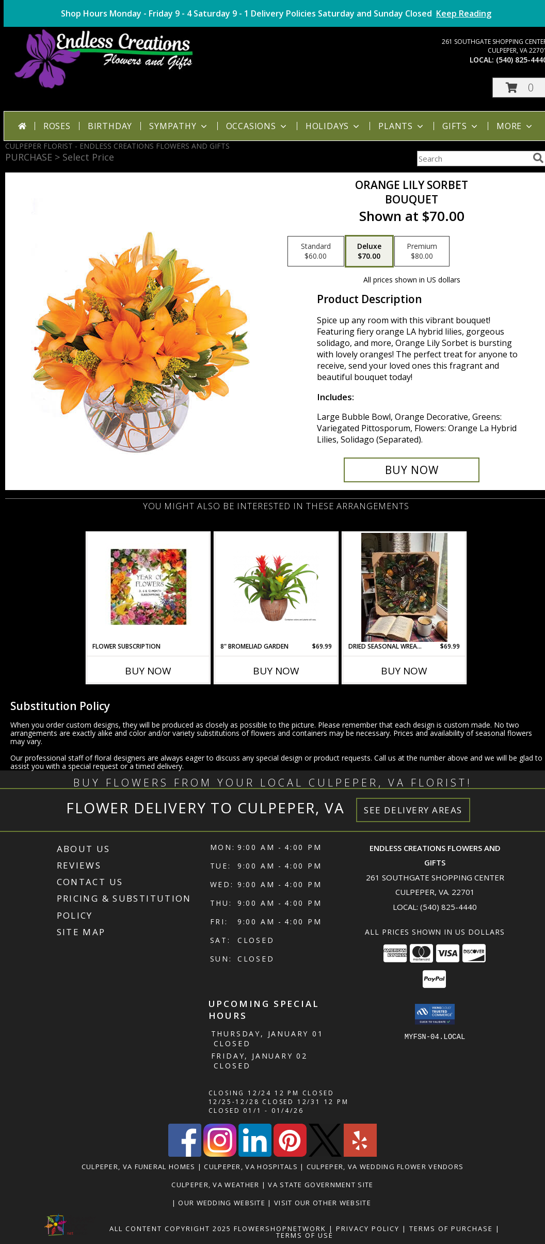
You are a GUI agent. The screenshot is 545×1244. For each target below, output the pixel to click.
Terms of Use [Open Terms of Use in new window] (304, 1235)
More (515, 126)
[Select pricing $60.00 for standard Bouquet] (316, 251)
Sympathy (179, 126)
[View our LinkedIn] (254, 1154)
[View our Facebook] (184, 1154)
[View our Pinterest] (290, 1154)
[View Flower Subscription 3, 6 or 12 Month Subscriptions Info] (148, 587)
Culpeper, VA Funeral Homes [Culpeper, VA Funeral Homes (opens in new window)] (139, 1166)
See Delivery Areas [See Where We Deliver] (413, 810)
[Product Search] (473, 158)
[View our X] (325, 1154)
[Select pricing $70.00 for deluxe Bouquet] (369, 251)
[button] (435, 1014)
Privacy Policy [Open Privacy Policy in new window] (367, 1228)
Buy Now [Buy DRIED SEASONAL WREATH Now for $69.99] (404, 671)
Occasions (257, 126)
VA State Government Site (320, 1184)
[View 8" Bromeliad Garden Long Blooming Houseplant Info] (276, 587)
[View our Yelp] (360, 1154)
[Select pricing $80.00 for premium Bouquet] (422, 251)
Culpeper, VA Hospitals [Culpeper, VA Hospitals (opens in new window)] (251, 1166)
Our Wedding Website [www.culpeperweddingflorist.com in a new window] (222, 1202)
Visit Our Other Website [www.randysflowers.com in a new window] (323, 1202)
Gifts (460, 126)
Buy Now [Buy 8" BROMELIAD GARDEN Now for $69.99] (276, 671)
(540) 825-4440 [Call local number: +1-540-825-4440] (448, 907)
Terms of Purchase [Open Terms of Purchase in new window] (451, 1228)
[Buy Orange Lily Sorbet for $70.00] (411, 470)
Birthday (110, 126)
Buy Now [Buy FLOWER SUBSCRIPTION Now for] (148, 671)
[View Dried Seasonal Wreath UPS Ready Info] (404, 587)
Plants (401, 126)
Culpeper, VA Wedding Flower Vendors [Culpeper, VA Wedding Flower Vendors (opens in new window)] (385, 1166)
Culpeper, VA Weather (215, 1184)
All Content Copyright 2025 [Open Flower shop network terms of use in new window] (170, 1228)
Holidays (333, 126)
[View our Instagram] (219, 1154)
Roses (57, 126)
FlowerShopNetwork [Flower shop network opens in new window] (280, 1228)
